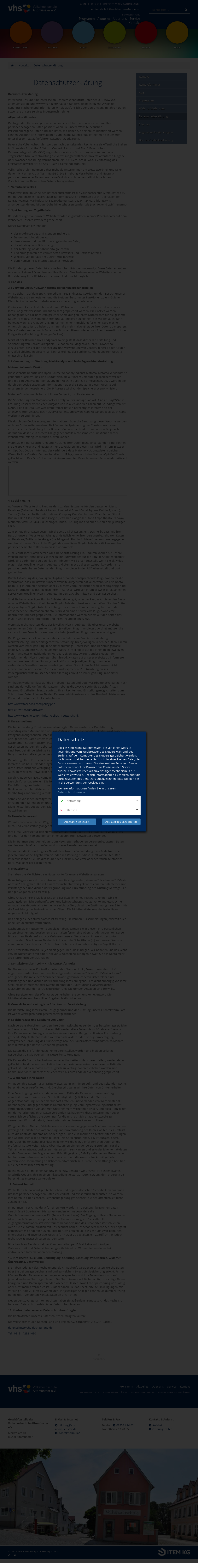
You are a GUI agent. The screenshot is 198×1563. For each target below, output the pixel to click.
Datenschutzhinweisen (72, 792)
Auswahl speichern (76, 822)
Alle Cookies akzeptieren (121, 822)
